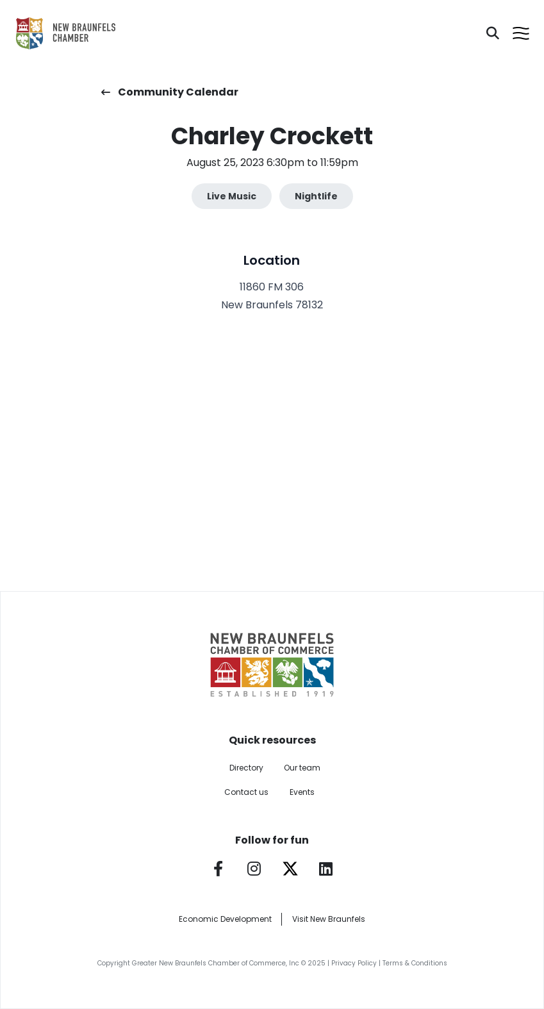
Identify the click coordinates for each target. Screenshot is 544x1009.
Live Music (231, 196)
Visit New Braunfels (328, 918)
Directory (246, 767)
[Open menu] (521, 33)
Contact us (246, 792)
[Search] (493, 33)
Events (302, 792)
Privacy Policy (354, 963)
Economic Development (225, 918)
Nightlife (316, 196)
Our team (302, 767)
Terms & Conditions (415, 963)
